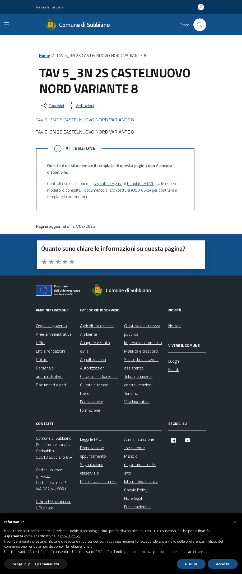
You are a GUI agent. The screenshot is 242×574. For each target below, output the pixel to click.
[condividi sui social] (52, 105)
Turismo (131, 393)
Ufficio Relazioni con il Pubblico (53, 504)
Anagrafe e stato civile (95, 346)
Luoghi (174, 361)
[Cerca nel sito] (199, 24)
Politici (42, 359)
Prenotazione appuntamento (93, 451)
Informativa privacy (141, 481)
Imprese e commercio (143, 342)
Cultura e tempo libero (94, 389)
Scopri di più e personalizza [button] (36, 564)
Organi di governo (51, 325)
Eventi (173, 369)
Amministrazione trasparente (139, 443)
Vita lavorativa (137, 402)
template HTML (140, 183)
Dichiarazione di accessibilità (137, 511)
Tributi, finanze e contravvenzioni (138, 380)
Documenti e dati (51, 385)
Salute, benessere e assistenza (141, 363)
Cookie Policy (136, 490)
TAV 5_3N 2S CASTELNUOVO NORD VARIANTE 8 (85, 119)
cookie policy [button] (70, 536)
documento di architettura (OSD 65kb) (117, 190)
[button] (235, 522)
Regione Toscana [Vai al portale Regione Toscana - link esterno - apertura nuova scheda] (49, 7)
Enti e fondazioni (50, 351)
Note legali (133, 498)
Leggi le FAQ (90, 439)
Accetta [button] (222, 564)
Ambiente (88, 334)
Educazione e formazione (91, 406)
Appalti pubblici (93, 359)
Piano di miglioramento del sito (140, 464)
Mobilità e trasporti (141, 351)
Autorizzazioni (92, 368)
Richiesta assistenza (98, 481)
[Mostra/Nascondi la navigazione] (6, 24)
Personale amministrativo (49, 372)
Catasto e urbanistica (99, 376)
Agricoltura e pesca (97, 325)
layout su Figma (108, 183)
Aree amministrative (54, 334)
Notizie (174, 325)
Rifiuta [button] (191, 564)
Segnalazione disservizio (91, 468)
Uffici (40, 342)
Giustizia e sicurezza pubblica (142, 329)
